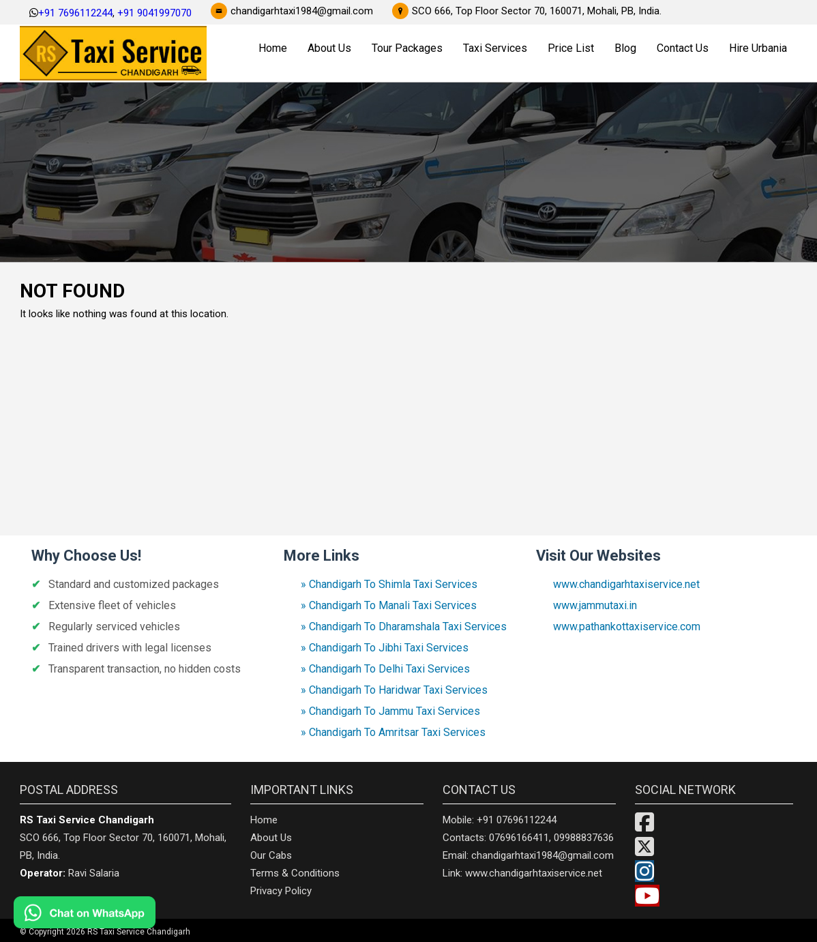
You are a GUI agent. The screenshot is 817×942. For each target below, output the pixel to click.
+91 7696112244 (75, 13)
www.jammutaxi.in (595, 605)
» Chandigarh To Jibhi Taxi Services (385, 647)
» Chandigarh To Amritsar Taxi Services (393, 732)
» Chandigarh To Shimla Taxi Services (389, 584)
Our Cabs (271, 855)
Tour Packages (407, 48)
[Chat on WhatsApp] (123, 912)
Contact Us (683, 48)
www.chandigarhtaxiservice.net (626, 584)
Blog (625, 48)
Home (272, 48)
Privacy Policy (281, 891)
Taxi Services (495, 48)
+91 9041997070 (154, 13)
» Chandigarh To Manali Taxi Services (389, 605)
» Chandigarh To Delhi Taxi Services (385, 668)
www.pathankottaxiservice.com (626, 626)
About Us (329, 48)
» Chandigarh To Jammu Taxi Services (390, 711)
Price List (571, 48)
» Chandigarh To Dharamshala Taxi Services (404, 626)
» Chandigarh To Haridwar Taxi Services (394, 689)
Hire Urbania (758, 48)
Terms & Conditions (295, 873)
